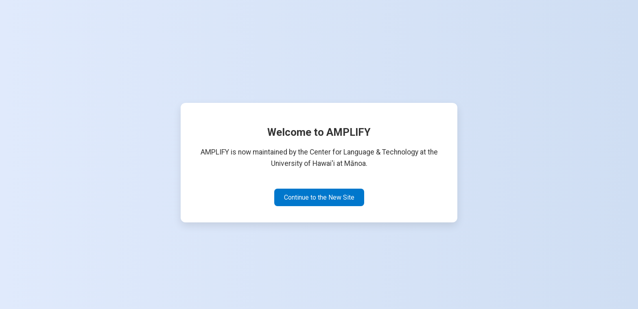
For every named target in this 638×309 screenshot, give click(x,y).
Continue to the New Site (319, 197)
